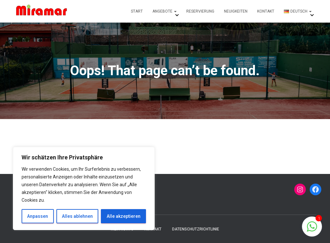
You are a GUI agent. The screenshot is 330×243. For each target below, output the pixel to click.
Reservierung (200, 11)
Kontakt (265, 11)
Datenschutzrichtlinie (195, 229)
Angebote (164, 11)
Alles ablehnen (77, 216)
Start (137, 11)
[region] (84, 188)
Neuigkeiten (236, 11)
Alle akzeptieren (124, 216)
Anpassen (37, 216)
